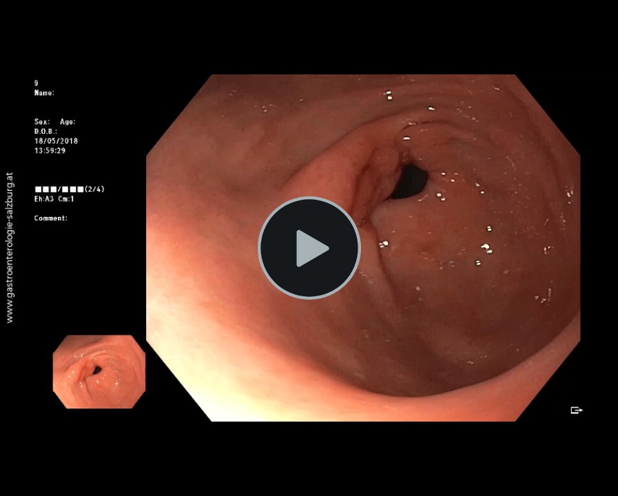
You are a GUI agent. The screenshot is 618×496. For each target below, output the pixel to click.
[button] (309, 248)
